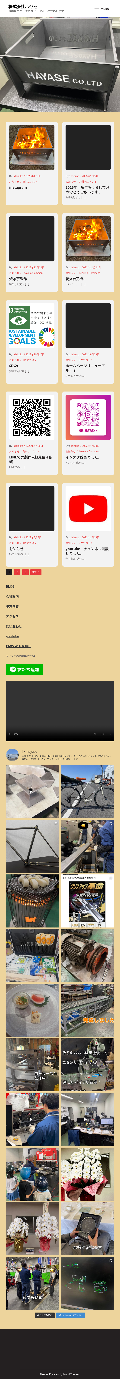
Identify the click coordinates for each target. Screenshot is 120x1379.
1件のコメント (31, 360)
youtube (12, 636)
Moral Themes (71, 1374)
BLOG (10, 586)
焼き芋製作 (18, 278)
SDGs (13, 365)
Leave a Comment (33, 273)
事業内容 (12, 606)
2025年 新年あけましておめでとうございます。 (88, 189)
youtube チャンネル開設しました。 (87, 551)
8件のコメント (31, 451)
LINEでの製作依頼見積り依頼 (30, 459)
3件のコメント (87, 543)
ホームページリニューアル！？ (85, 368)
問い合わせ (14, 626)
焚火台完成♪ (75, 278)
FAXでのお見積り (18, 646)
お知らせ (14, 181)
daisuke (18, 176)
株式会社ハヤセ (23, 6)
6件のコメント (31, 181)
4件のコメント (31, 543)
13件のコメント (88, 181)
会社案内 (12, 596)
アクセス (12, 616)
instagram (18, 187)
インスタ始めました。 (84, 457)
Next (36, 572)
